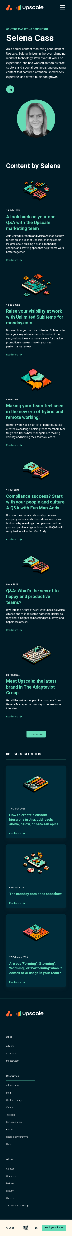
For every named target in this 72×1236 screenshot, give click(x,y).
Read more (14, 260)
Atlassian (11, 1053)
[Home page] (30, 8)
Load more (36, 734)
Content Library (14, 1100)
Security (10, 1191)
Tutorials (10, 1115)
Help (8, 1144)
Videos (9, 1107)
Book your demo (54, 1227)
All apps (10, 1046)
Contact (10, 1168)
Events (9, 1129)
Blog (8, 1092)
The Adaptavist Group (17, 1205)
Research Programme (17, 1137)
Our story (11, 1176)
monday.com (12, 1061)
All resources (13, 1085)
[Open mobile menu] (62, 7)
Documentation (14, 1122)
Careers (10, 1198)
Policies (10, 1183)
